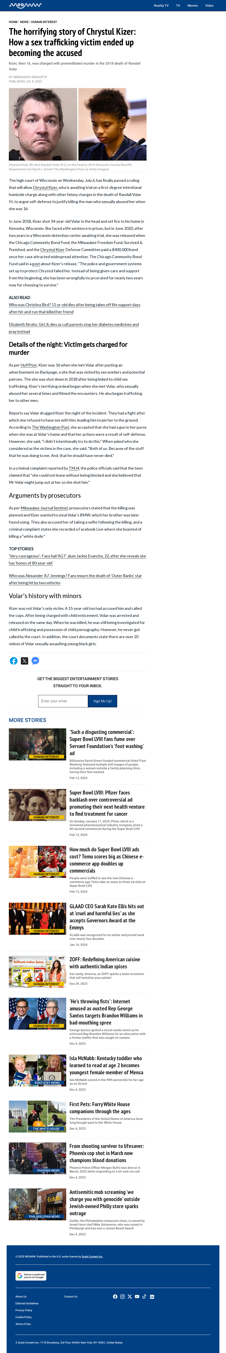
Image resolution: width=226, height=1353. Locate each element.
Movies (193, 5)
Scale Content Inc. (92, 1256)
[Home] (25, 5)
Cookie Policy (23, 1317)
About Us (20, 1296)
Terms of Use (23, 1324)
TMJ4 (74, 468)
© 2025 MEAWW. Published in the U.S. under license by (48, 1256)
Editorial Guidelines (26, 1303)
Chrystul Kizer (52, 249)
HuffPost (29, 365)
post (36, 263)
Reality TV (161, 5)
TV (178, 5)
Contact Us (70, 1296)
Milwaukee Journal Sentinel (44, 507)
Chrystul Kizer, (45, 187)
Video (209, 5)
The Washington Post (50, 427)
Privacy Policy (23, 1310)
